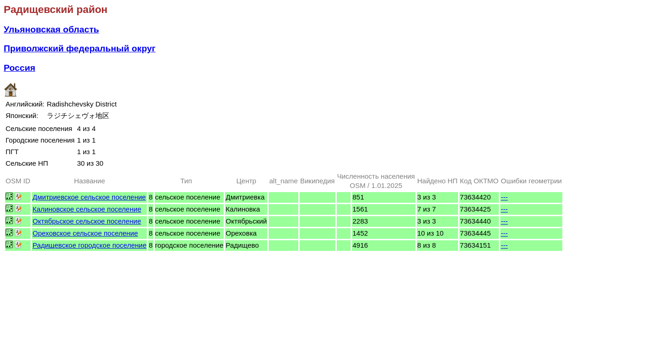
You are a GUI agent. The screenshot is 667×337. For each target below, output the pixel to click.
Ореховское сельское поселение (85, 233)
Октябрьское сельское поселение (86, 221)
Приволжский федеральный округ (80, 48)
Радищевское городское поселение (89, 245)
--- (504, 197)
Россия (19, 68)
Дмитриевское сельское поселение (89, 197)
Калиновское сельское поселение (86, 209)
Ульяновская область (51, 29)
